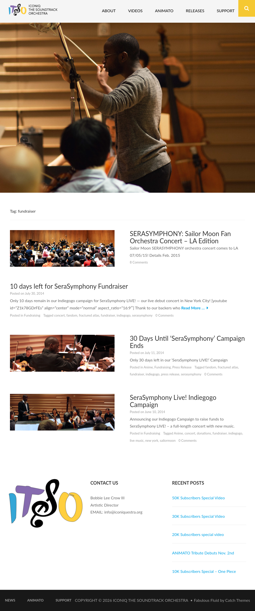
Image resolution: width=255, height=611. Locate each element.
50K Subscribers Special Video (198, 497)
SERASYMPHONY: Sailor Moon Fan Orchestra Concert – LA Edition (180, 237)
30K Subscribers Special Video (198, 516)
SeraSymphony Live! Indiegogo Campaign (173, 401)
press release (170, 374)
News (10, 600)
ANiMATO (35, 600)
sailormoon (168, 440)
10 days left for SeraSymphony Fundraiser (69, 286)
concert (59, 315)
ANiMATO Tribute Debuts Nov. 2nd (203, 552)
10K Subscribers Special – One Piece (204, 571)
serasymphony (142, 315)
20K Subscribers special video (198, 534)
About (109, 10)
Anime (148, 367)
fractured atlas (89, 315)
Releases (195, 10)
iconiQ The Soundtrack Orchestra (150, 600)
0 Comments (165, 315)
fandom (71, 315)
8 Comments (139, 262)
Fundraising (32, 315)
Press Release (181, 367)
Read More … (193, 307)
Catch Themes (237, 600)
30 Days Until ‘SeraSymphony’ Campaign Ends (187, 341)
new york (151, 440)
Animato (164, 10)
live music (137, 440)
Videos (135, 10)
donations (204, 433)
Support (226, 10)
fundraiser (108, 315)
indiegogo (123, 315)
